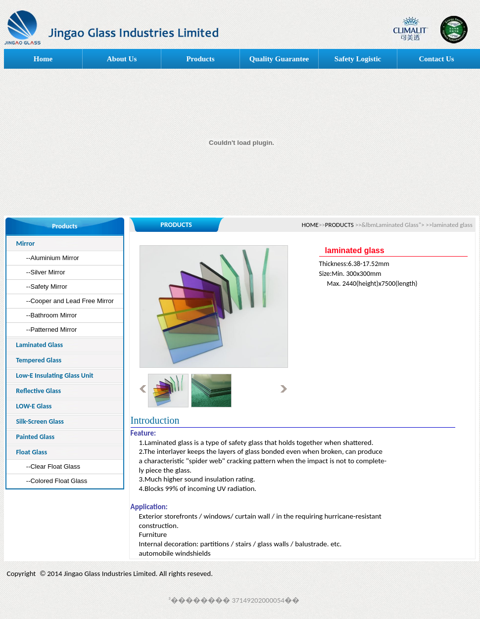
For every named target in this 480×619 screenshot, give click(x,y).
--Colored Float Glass (57, 481)
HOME (310, 224)
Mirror (25, 243)
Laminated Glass (39, 345)
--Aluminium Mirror (52, 258)
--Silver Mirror (45, 272)
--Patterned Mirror (51, 329)
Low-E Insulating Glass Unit (54, 375)
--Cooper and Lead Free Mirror (70, 301)
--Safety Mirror (46, 286)
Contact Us (436, 59)
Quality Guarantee (279, 59)
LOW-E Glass (33, 406)
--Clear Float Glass (53, 466)
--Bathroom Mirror (51, 315)
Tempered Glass (38, 360)
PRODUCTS (339, 224)
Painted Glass (35, 437)
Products (200, 59)
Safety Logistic (358, 59)
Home (43, 59)
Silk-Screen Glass (40, 421)
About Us (122, 59)
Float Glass (31, 452)
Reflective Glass (38, 391)
